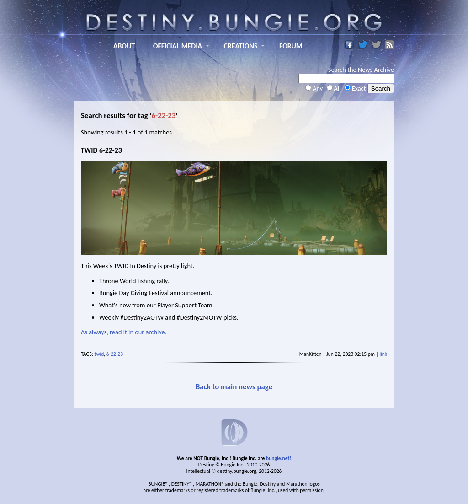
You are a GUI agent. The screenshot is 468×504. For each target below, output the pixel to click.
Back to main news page (234, 386)
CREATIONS (241, 46)
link (383, 354)
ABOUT (124, 46)
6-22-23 (114, 354)
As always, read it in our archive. (124, 332)
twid (99, 354)
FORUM (291, 46)
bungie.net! (278, 458)
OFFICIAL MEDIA (177, 46)
